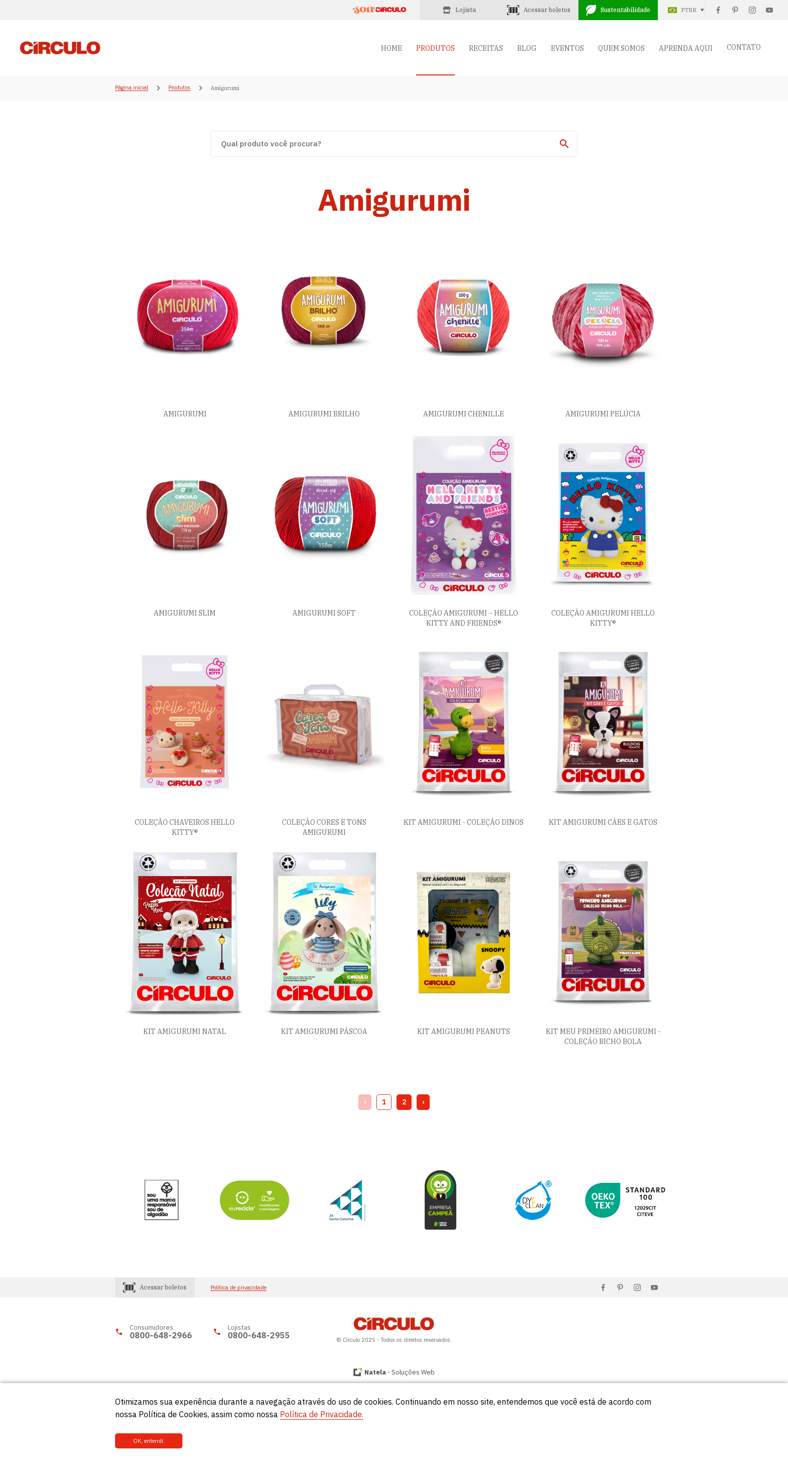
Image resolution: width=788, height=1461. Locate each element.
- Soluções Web (399, 1372)
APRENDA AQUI (686, 48)
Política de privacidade (238, 1287)
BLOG (527, 48)
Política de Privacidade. (321, 1414)
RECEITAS (486, 48)
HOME (391, 48)
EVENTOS (567, 48)
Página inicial (131, 88)
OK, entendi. (149, 1440)
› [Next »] (423, 1101)
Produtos (179, 88)
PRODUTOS (435, 48)
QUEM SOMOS (621, 48)
